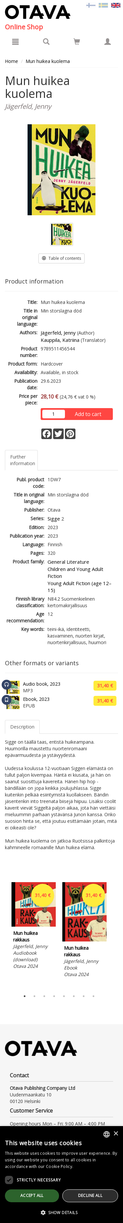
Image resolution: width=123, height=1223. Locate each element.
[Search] (46, 41)
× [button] (115, 1133)
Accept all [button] (32, 1195)
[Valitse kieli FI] (90, 5)
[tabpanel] (33, 926)
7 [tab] (83, 996)
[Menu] (15, 41)
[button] (61, 1212)
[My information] (107, 41)
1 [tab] (24, 996)
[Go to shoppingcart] (76, 41)
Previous (3, 935)
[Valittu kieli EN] (115, 5)
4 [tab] (54, 996)
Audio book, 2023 (41, 684)
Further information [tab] (22, 460)
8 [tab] (93, 996)
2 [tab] (34, 996)
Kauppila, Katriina (60, 340)
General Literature (68, 561)
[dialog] (61, 1174)
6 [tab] (74, 996)
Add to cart (88, 414)
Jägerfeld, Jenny (58, 332)
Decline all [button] (90, 1195)
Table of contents (61, 258)
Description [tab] (22, 727)
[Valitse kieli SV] (103, 5)
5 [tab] (64, 996)
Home (11, 61)
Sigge (54, 518)
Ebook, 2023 (36, 699)
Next (115, 935)
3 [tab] (44, 996)
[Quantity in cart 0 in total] (76, 43)
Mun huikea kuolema (48, 61)
